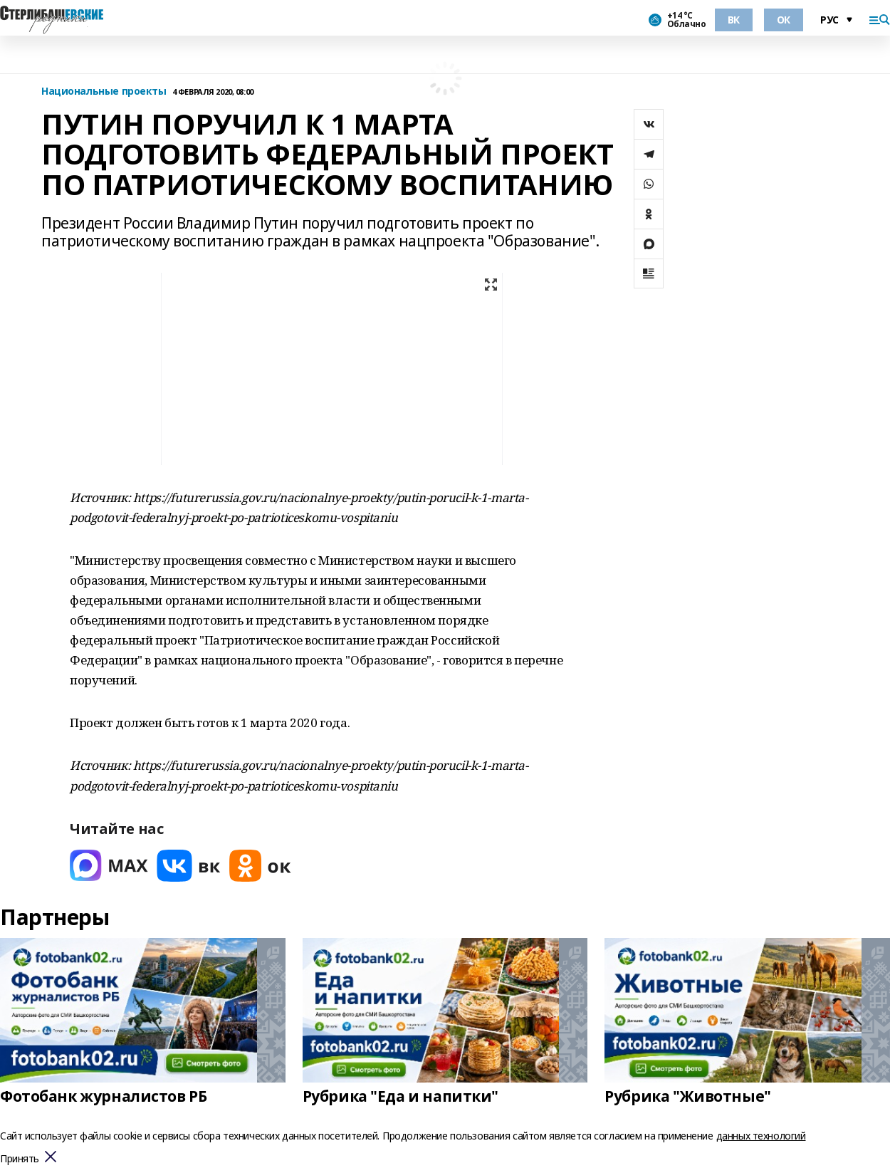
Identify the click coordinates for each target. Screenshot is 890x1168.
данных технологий (761, 1135)
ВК (734, 19)
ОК (783, 19)
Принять (19, 1159)
